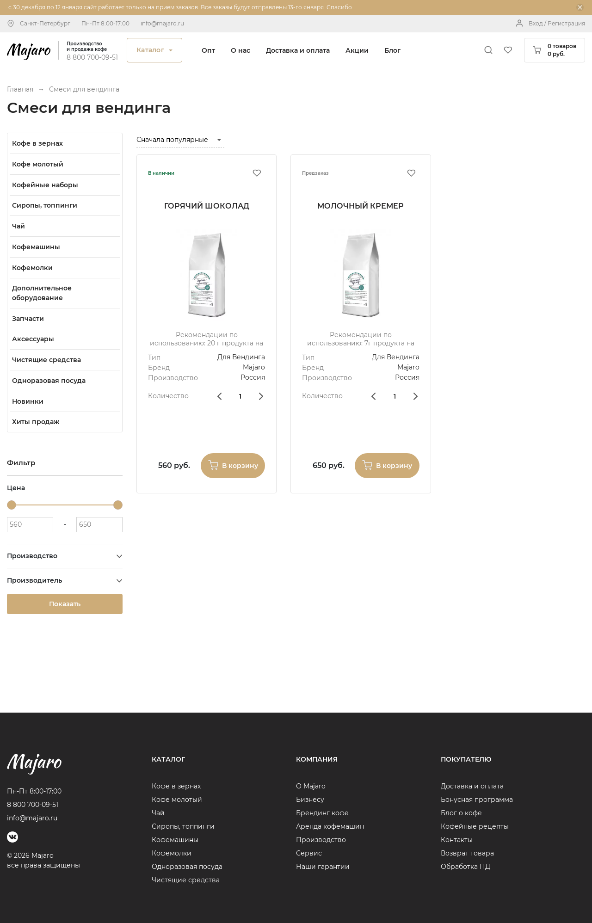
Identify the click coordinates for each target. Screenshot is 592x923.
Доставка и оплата (298, 50)
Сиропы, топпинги (183, 826)
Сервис (309, 853)
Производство (321, 840)
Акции (357, 50)
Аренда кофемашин (330, 826)
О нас (240, 50)
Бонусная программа (477, 799)
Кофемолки (171, 853)
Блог (392, 50)
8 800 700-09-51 (92, 57)
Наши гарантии (323, 866)
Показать (64, 604)
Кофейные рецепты (475, 826)
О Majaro (311, 786)
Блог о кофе (461, 813)
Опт (208, 50)
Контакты (457, 840)
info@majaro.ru (162, 23)
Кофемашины (175, 840)
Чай (158, 813)
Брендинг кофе (322, 813)
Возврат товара (467, 853)
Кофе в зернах (176, 786)
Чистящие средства (186, 880)
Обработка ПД (465, 866)
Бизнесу (310, 799)
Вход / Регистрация (557, 23)
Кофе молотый (177, 799)
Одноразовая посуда (187, 866)
